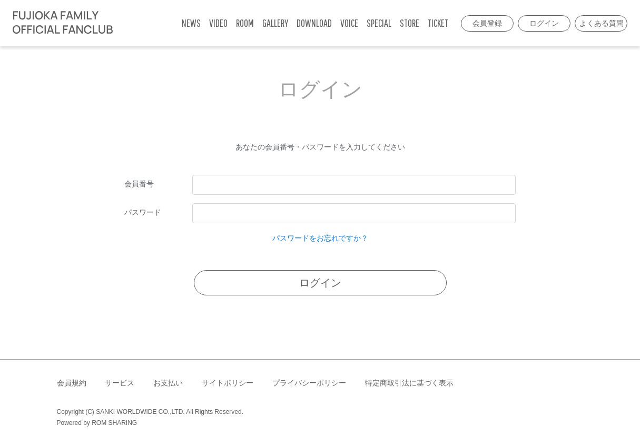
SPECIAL (379, 23)
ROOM (245, 23)
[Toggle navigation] (124, 23)
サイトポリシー (227, 383)
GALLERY (275, 23)
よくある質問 (601, 23)
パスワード (142, 212)
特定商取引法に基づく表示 (409, 383)
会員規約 (71, 383)
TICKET (438, 23)
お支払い (168, 383)
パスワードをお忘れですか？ (320, 238)
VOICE (349, 23)
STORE (409, 23)
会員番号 (139, 184)
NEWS (191, 23)
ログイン (544, 23)
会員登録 (487, 23)
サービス (119, 383)
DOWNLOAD (314, 23)
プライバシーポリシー (309, 383)
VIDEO (218, 23)
